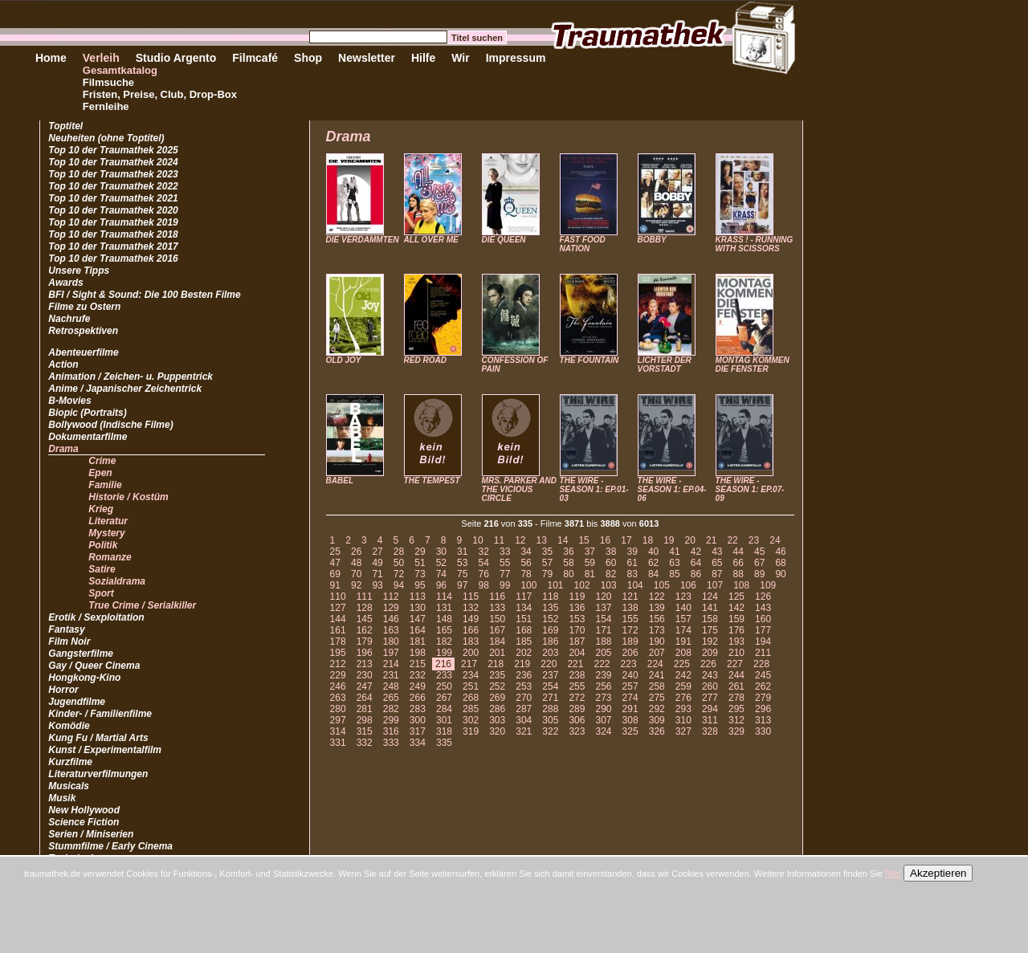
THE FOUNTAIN (589, 360)
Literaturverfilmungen (98, 774)
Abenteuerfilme (83, 352)
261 (736, 686)
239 (604, 675)
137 (604, 607)
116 (497, 596)
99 (505, 585)
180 (391, 641)
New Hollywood (84, 810)
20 (690, 540)
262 (763, 686)
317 (418, 731)
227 (735, 664)
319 (471, 731)
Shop (308, 57)
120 (604, 596)
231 (391, 675)
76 (484, 574)
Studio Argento (176, 57)
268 (471, 697)
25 (335, 551)
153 (577, 619)
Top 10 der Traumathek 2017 (112, 246)
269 (497, 697)
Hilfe (423, 57)
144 (338, 619)
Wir (460, 57)
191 (683, 641)
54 (484, 562)
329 (736, 731)
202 (524, 652)
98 (484, 585)
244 (736, 675)
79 (547, 574)
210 (736, 652)
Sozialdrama (116, 581)
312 (736, 720)
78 (525, 574)
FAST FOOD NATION (583, 244)
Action (63, 364)
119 (577, 596)
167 (497, 630)
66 (738, 562)
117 (524, 596)
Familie (104, 485)
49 (377, 562)
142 (736, 607)
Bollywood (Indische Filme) (110, 424)
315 (365, 731)
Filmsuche (108, 82)
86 (696, 574)
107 (715, 585)
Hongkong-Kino (84, 677)
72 (399, 574)
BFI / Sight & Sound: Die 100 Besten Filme (144, 294)
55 (505, 562)
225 (682, 664)
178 (338, 641)
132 (471, 607)
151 (524, 619)
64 (696, 562)
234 (471, 675)
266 (418, 697)
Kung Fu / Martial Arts (98, 737)
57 (547, 562)
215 (418, 664)
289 (577, 709)
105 (662, 585)
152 (550, 619)
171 (604, 630)
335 (444, 742)
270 (524, 697)
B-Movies (69, 400)
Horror (63, 689)
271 (550, 697)
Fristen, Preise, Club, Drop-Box (160, 94)
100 (528, 585)
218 (495, 664)
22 (732, 540)
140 (683, 607)
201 (497, 652)
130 (418, 607)
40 (653, 551)
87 (717, 574)
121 (630, 596)
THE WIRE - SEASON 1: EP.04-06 (672, 489)
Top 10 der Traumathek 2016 (112, 258)
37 (590, 551)
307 (604, 720)
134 (524, 607)
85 (674, 574)
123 (683, 596)
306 (577, 720)
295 (736, 709)
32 (484, 551)
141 (710, 607)
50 (399, 562)
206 (630, 652)
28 (399, 551)
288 (550, 709)
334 (418, 742)
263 (338, 697)
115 (471, 596)
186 (550, 641)
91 (335, 585)
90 (780, 574)
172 (630, 630)
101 (555, 585)
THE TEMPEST (432, 480)
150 (497, 619)
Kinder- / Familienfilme (100, 713)
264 (365, 697)
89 (759, 574)
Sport (100, 593)
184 (497, 641)
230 (365, 675)
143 (763, 607)
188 (604, 641)
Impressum (516, 57)
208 (683, 652)
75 (462, 574)
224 (655, 664)
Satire (101, 569)
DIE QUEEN (504, 239)
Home (51, 57)
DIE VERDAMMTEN (362, 239)
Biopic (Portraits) (87, 412)
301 (444, 720)
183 (471, 641)
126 (763, 596)
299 (391, 720)
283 (418, 709)
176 (736, 630)
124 (710, 596)
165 (444, 630)
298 (365, 720)
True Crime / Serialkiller (142, 605)
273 (604, 697)
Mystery (106, 533)
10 (477, 540)
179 (365, 641)
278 (736, 697)
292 (657, 709)
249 (418, 686)
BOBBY (652, 239)
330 (763, 731)
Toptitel (65, 126)
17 (626, 540)
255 (577, 686)
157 (683, 619)
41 (674, 551)
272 (577, 697)
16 (605, 540)
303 (497, 720)
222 (602, 664)
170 (577, 630)
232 (418, 675)
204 (577, 652)
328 (710, 731)
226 (708, 664)
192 (710, 641)
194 (763, 641)
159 (736, 619)
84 (653, 574)
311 (710, 720)
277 (710, 697)
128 (365, 607)
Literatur (108, 521)
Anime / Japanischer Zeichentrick (125, 388)
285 (471, 709)
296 (763, 709)
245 (763, 675)
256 (604, 686)
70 (356, 574)
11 (499, 540)
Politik (102, 545)
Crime (102, 460)
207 (657, 652)
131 (444, 607)
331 (338, 742)
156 (657, 619)
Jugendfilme (76, 701)
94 (399, 585)
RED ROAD (425, 360)
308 (630, 720)
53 (462, 562)
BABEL (339, 480)
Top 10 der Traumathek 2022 (112, 186)
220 (549, 664)
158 (710, 619)
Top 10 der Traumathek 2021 (112, 198)
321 (524, 731)
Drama (63, 448)
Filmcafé (255, 57)
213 (365, 664)
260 (710, 686)
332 (365, 742)
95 (419, 585)
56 (525, 562)
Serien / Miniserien (90, 834)
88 (738, 574)
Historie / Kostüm (128, 497)
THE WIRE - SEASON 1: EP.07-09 (750, 489)
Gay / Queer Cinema (94, 665)
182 (444, 641)
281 (365, 709)
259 (683, 686)
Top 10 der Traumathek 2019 (112, 222)
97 (462, 585)
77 (505, 574)
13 (541, 540)
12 (520, 540)
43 (717, 551)
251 (471, 686)
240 (630, 675)
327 (683, 731)
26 (356, 551)
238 (577, 675)
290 (604, 709)
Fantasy (66, 629)
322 (550, 731)
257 (630, 686)
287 (524, 709)
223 (629, 664)
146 (391, 619)
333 (391, 742)
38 (611, 551)
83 (631, 574)
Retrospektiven (83, 330)
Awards (65, 282)
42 (696, 551)
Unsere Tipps (78, 270)
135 (550, 607)
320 (497, 731)
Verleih (101, 57)
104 (635, 585)
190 (657, 641)
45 (759, 551)
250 (444, 686)
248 (391, 686)
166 (471, 630)
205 (604, 652)
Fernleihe (106, 106)
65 (717, 562)
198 (418, 652)
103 (609, 585)
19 (668, 540)
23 (754, 540)
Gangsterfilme (80, 653)
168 (524, 630)
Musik (61, 798)
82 (611, 574)
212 (338, 664)
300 (418, 720)
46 (780, 551)
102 (582, 585)
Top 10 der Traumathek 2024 (112, 162)
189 (630, 641)
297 (338, 720)
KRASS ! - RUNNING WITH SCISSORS (754, 244)
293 (683, 709)
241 (657, 675)
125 (736, 596)
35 (547, 551)
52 (441, 562)
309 (657, 720)
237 (550, 675)
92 (356, 585)
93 (377, 585)
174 (683, 630)
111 (365, 596)
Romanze (109, 557)
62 (653, 562)
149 (471, 619)
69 (335, 574)
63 (674, 562)
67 (759, 562)
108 (741, 585)
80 (568, 574)
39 (631, 551)
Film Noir (69, 641)
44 (738, 551)
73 (419, 574)
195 (338, 652)
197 (391, 652)
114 (444, 596)
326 (657, 731)
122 (657, 596)
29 (419, 551)
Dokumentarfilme (87, 436)
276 (683, 697)
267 (444, 697)
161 (338, 630)
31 (462, 551)
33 (505, 551)
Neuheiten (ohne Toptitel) (106, 138)
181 (418, 641)
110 (338, 596)
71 (377, 574)
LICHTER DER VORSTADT (664, 364)
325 (630, 731)
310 (683, 720)
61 (631, 562)
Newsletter (366, 57)
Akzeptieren (938, 873)
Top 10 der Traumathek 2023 (112, 174)
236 (524, 675)
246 (338, 686)
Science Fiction (83, 822)
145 (365, 619)
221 (575, 664)
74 (441, 574)
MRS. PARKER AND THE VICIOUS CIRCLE (519, 489)
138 (630, 607)
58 (568, 562)
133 (497, 607)
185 (524, 641)
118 (550, 596)
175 (710, 630)
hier (893, 873)
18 (647, 540)
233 (444, 675)
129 (391, 607)
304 (524, 720)
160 (763, 619)
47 (335, 562)
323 (577, 731)
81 (590, 574)
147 (418, 619)
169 (550, 630)
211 (763, 652)
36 (568, 551)
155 (630, 619)
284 (444, 709)
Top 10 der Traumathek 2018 (112, 234)
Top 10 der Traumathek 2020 (112, 210)
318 (444, 731)
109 (768, 585)
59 (590, 562)
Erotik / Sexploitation (96, 617)
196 (365, 652)
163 (391, 630)
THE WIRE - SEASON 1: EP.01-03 (594, 489)
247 (365, 686)
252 (497, 686)
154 (604, 619)
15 (583, 540)
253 (524, 686)
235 (497, 675)
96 (441, 585)
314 (338, 731)
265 (391, 697)
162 (365, 630)
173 (657, 630)
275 (657, 697)
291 (630, 709)
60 (611, 562)
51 (419, 562)
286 (497, 709)
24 (774, 540)
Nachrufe (69, 318)
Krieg (100, 509)
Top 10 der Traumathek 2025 (112, 150)
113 (418, 596)
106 (688, 585)
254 (550, 686)
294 (710, 709)
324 (604, 731)
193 (736, 641)
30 (441, 551)
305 (550, 720)
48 (356, 562)
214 (391, 664)
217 (469, 664)
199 (444, 652)
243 (710, 675)
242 (683, 675)
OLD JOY (343, 360)
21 (711, 540)
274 (630, 697)
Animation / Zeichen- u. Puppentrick (130, 376)
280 (338, 709)
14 (562, 540)
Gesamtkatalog (120, 70)
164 (418, 630)
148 (444, 619)
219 (522, 664)
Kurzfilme (70, 762)
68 (780, 562)
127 (338, 607)
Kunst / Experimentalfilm (104, 749)
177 (763, 630)
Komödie (68, 725)
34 (525, 551)
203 (550, 652)
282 (391, 709)
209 (710, 652)
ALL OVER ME (431, 239)
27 (377, 551)
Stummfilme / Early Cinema (110, 846)
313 (763, 720)
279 (763, 697)
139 (657, 607)
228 (761, 664)
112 (391, 596)
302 (471, 720)
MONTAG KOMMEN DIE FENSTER (752, 364)
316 (391, 731)
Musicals (68, 786)
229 (338, 675)
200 (471, 652)
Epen (100, 473)
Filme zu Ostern (84, 306)
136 (577, 607)
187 (577, 641)
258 (657, 686)
